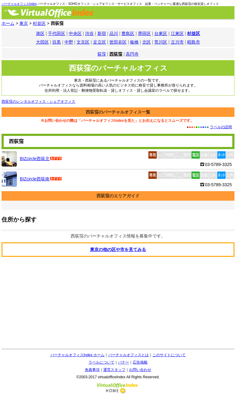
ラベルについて (101, 362)
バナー (123, 362)
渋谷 (89, 33)
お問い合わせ (140, 370)
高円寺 (132, 54)
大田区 (42, 42)
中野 (69, 42)
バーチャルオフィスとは (128, 355)
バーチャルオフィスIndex (19, 4)
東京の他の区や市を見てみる (118, 249)
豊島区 (127, 33)
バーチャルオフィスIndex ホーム (77, 355)
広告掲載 (140, 362)
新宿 (101, 33)
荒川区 (160, 42)
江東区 (177, 33)
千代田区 (56, 33)
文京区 (83, 42)
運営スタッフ (114, 370)
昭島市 (193, 42)
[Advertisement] (118, 303)
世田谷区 (118, 42)
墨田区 (144, 33)
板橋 (134, 42)
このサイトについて (169, 355)
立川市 (177, 42)
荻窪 (101, 54)
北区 (146, 42)
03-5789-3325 (218, 164)
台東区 (160, 33)
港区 (40, 33)
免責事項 (92, 370)
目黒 (56, 42)
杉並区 (193, 33)
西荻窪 (115, 54)
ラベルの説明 (221, 127)
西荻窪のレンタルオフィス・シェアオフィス (38, 101)
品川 (113, 33)
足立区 (99, 42)
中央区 (75, 33)
